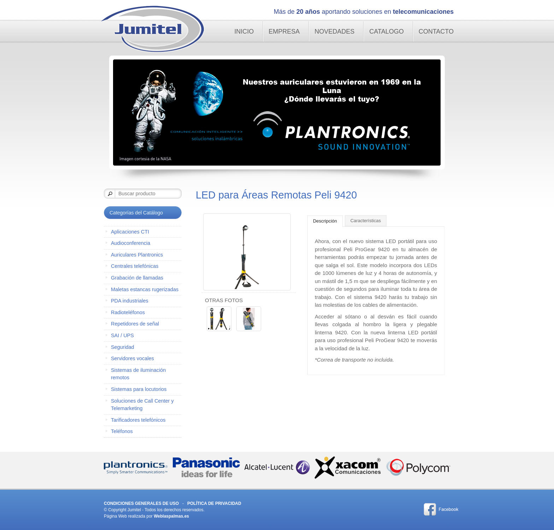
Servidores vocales (132, 358)
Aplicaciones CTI (130, 232)
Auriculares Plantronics (137, 255)
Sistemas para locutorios (139, 389)
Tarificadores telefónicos (138, 420)
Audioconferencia (130, 243)
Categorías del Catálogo (136, 212)
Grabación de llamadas (137, 278)
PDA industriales (129, 301)
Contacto (436, 31)
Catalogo (386, 31)
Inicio (244, 31)
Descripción (325, 221)
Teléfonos (122, 431)
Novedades (334, 31)
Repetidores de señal (135, 324)
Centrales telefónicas (134, 266)
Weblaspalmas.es (171, 516)
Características (365, 220)
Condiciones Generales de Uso (141, 503)
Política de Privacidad (214, 503)
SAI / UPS (122, 335)
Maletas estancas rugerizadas (144, 289)
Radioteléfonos (128, 312)
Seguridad (122, 347)
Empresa (284, 31)
